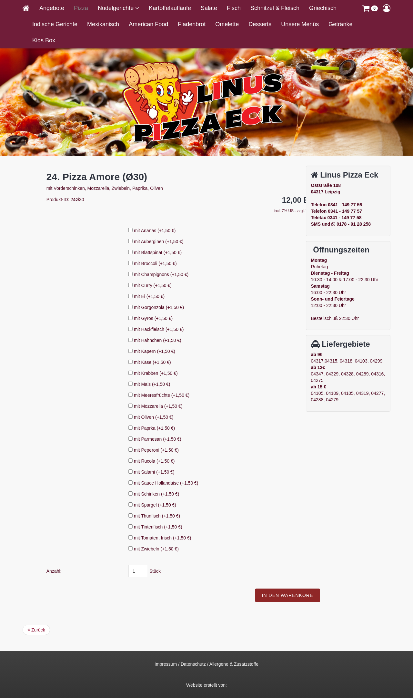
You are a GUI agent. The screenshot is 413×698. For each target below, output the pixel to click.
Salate (209, 8)
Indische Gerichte (54, 24)
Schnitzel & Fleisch (274, 8)
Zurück (36, 629)
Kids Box (43, 40)
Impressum (166, 664)
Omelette (227, 24)
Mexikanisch (103, 24)
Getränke (340, 24)
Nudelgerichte (116, 8)
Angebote (51, 8)
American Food (148, 24)
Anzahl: (142, 571)
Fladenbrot (192, 24)
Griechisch (323, 8)
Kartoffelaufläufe (170, 8)
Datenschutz (193, 664)
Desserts (259, 24)
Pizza (81, 8)
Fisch (234, 8)
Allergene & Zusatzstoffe (233, 664)
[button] (370, 8)
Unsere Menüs (300, 24)
